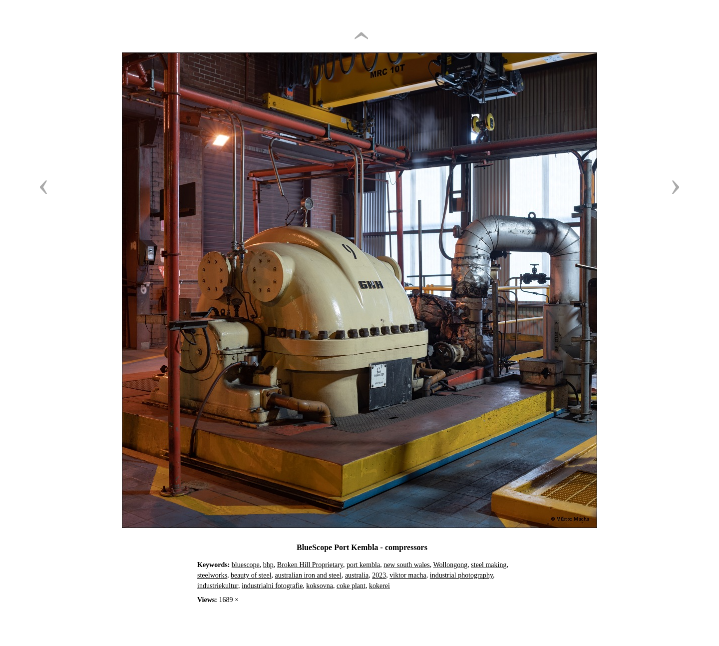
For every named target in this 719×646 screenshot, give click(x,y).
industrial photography (461, 575)
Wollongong (450, 565)
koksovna (319, 586)
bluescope (246, 565)
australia (356, 575)
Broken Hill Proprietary (310, 565)
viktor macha (407, 575)
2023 (379, 575)
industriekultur (217, 586)
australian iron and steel (308, 575)
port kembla (363, 565)
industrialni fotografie (272, 586)
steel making (488, 565)
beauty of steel (251, 575)
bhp (268, 565)
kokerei (379, 586)
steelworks (212, 575)
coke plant (351, 586)
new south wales (406, 565)
